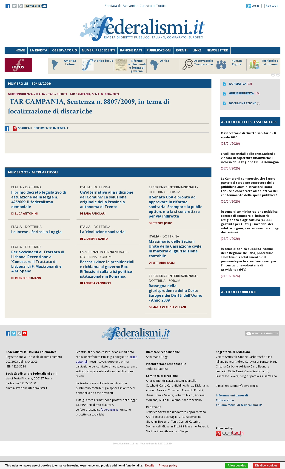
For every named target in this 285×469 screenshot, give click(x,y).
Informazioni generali (232, 395)
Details (149, 465)
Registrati (269, 6)
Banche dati (131, 50)
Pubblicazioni (159, 50)
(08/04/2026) (230, 143)
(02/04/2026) (230, 201)
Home (20, 50)
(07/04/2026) (230, 168)
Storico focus (97, 65)
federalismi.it (109, 410)
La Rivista (38, 50)
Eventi (182, 50)
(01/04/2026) (230, 238)
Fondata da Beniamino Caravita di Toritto (135, 5)
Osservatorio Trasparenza (197, 65)
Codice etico (225, 400)
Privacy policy (168, 465)
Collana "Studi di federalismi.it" (239, 405)
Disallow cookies (266, 465)
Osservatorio (64, 50)
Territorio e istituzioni (264, 65)
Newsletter (217, 50)
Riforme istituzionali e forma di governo (130, 66)
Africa (159, 65)
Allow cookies (237, 465)
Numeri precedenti (98, 50)
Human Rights (228, 65)
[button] (252, 5)
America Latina (62, 65)
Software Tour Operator (142, 449)
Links (197, 50)
